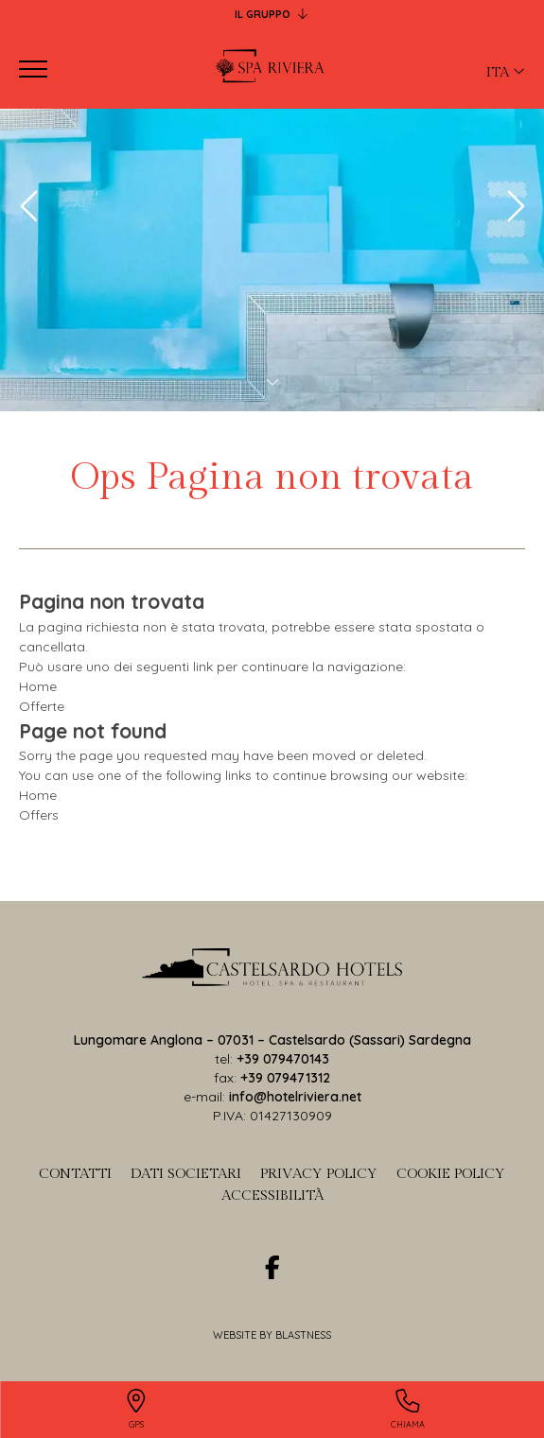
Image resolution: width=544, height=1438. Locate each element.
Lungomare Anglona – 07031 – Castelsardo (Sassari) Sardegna (272, 1039)
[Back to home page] (271, 69)
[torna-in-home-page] (271, 970)
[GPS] (136, 1410)
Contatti (75, 1174)
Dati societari (186, 1174)
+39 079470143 (283, 1058)
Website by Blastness (272, 1334)
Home (38, 686)
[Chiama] (408, 1410)
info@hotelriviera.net (295, 1096)
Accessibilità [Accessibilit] (272, 1195)
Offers (39, 814)
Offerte (41, 706)
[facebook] (272, 1268)
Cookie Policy (450, 1174)
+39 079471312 (285, 1077)
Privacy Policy (318, 1174)
